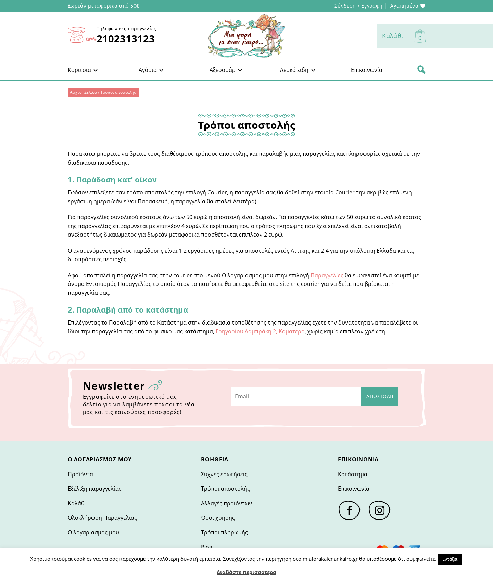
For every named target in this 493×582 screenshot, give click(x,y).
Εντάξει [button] (449, 559)
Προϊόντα (80, 474)
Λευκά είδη (298, 69)
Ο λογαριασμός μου (93, 532)
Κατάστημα (352, 474)
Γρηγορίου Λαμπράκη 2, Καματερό (260, 331)
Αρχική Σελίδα (83, 92)
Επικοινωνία (366, 70)
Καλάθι (77, 503)
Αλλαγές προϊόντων (226, 503)
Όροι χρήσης (218, 517)
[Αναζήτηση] (421, 70)
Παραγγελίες (327, 275)
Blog (206, 547)
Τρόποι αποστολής (225, 488)
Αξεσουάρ (226, 69)
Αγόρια (151, 69)
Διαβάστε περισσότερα (246, 572)
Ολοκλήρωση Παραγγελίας (102, 517)
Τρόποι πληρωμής (224, 532)
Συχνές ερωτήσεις (224, 474)
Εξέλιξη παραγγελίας (95, 488)
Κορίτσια (83, 69)
